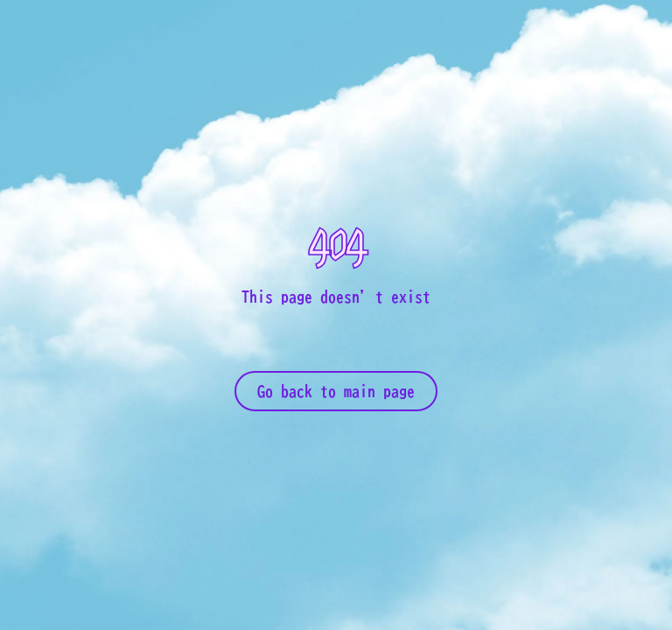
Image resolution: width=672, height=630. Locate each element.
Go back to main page (336, 391)
